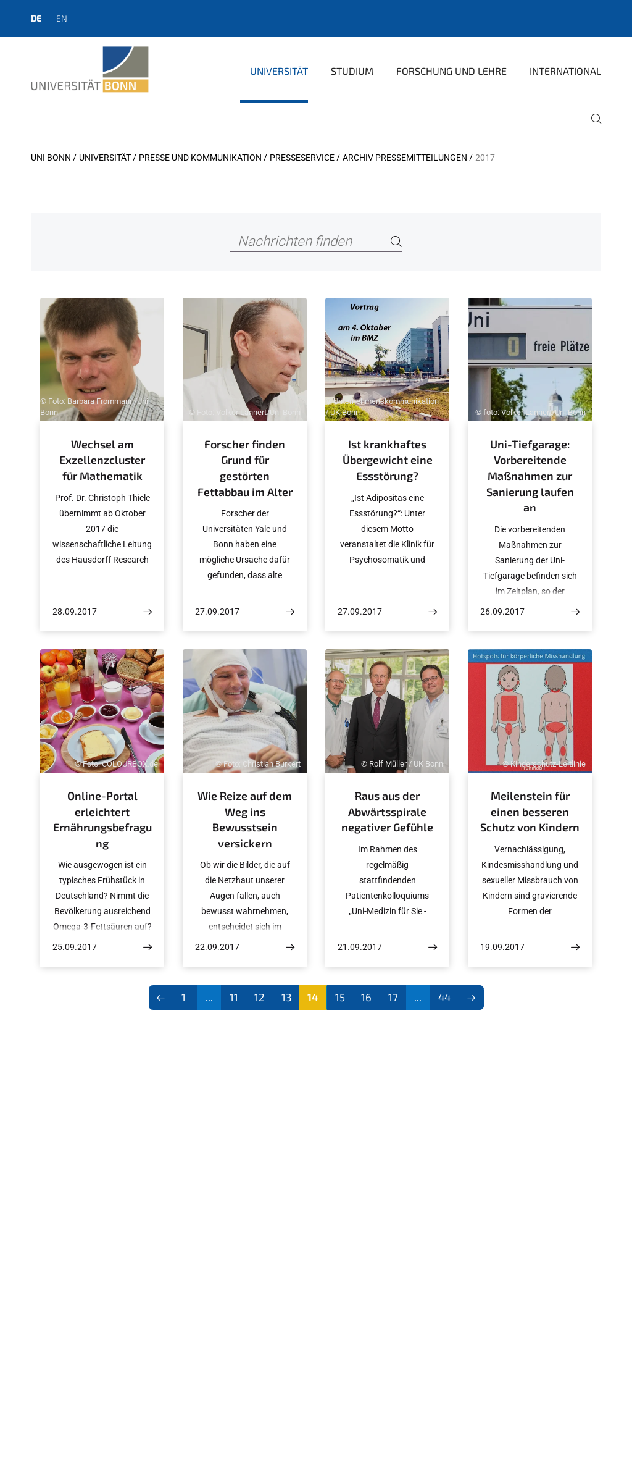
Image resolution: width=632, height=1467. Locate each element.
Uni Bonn (51, 157)
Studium (352, 71)
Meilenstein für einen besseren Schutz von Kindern (530, 811)
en (61, 18)
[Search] (396, 241)
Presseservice (302, 157)
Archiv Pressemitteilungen (405, 157)
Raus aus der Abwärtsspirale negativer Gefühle (387, 811)
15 (340, 997)
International (565, 71)
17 (393, 997)
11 (234, 997)
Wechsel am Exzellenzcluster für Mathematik (102, 459)
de (36, 18)
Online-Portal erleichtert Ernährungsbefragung (102, 819)
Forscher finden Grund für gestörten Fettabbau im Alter (245, 467)
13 (286, 997)
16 (366, 997)
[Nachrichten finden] (315, 242)
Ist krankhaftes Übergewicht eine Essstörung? (388, 459)
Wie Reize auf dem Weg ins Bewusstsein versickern (245, 819)
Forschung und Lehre (451, 71)
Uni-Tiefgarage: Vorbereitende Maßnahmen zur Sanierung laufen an (530, 475)
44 (444, 997)
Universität (279, 71)
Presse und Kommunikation (200, 157)
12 (259, 997)
